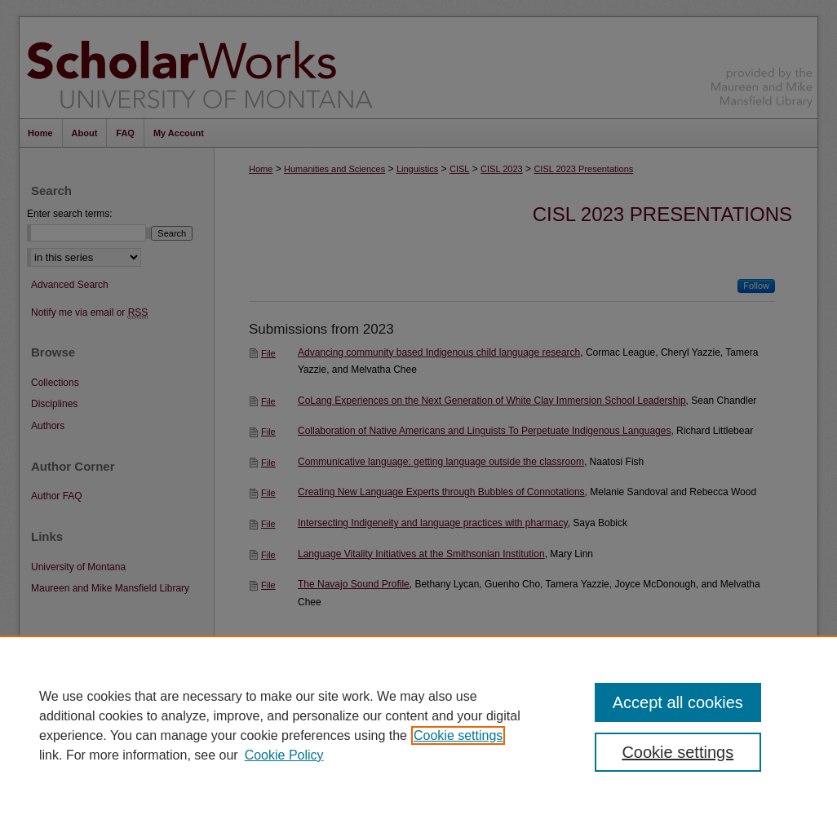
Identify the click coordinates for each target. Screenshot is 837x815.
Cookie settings (458, 735)
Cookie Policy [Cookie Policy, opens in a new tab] (284, 755)
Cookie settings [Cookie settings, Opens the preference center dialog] (677, 752)
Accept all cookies (678, 702)
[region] (418, 725)
